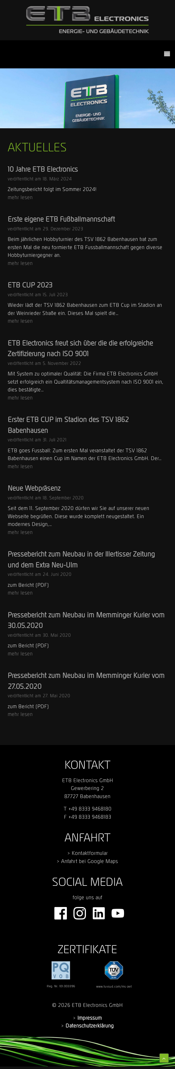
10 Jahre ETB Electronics (43, 169)
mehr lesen (20, 197)
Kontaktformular (90, 853)
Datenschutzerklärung (90, 1025)
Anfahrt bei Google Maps (89, 861)
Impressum (90, 1017)
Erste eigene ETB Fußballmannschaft (61, 219)
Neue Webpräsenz (34, 488)
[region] (87, 98)
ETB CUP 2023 (30, 285)
